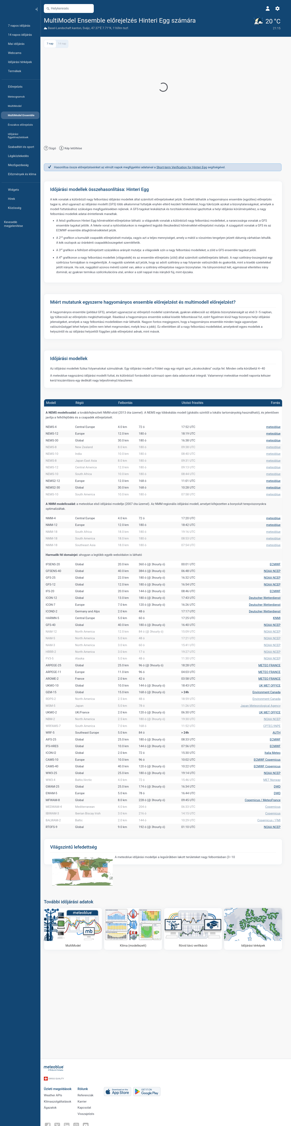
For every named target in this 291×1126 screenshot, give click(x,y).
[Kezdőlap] (16, 9)
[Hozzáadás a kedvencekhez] (203, 20)
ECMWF (277, 596)
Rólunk (85, 1099)
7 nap (52, 43)
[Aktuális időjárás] (269, 23)
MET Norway (274, 874)
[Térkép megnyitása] (91, 8)
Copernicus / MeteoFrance (265, 900)
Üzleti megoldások (60, 1099)
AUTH (279, 813)
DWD (279, 883)
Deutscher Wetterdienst (267, 639)
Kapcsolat (87, 1119)
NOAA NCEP (274, 605)
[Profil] (270, 8)
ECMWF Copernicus (269, 848)
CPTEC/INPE (274, 804)
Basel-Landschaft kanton (67, 28)
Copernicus (275, 909)
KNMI (279, 665)
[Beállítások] (280, 8)
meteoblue (276, 427)
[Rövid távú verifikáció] (196, 1038)
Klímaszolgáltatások (60, 1112)
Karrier (84, 1112)
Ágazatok (52, 1119)
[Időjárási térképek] (256, 1038)
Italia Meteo (275, 839)
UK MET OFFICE (272, 752)
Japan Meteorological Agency (263, 778)
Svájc (89, 28)
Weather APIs (55, 1106)
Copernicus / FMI (271, 926)
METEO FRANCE (272, 726)
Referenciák (88, 1106)
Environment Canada (269, 761)
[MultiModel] (76, 1038)
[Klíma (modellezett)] (136, 1038)
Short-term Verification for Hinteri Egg (184, 167)
